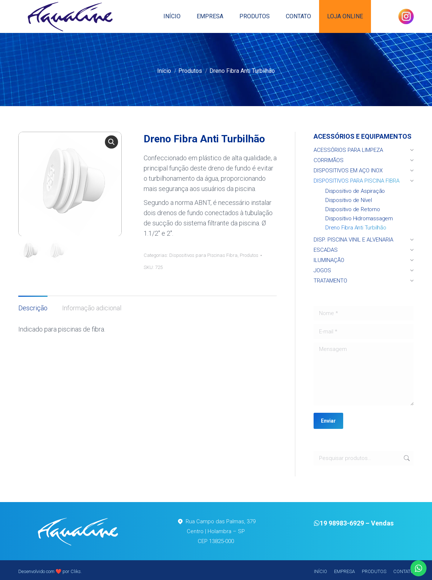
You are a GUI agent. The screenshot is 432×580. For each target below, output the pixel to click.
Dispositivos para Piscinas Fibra (203, 255)
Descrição (33, 308)
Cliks (76, 571)
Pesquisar (406, 458)
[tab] (33, 304)
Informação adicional (91, 308)
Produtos (249, 255)
